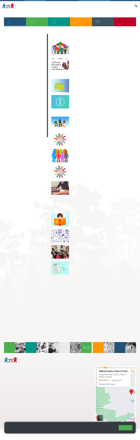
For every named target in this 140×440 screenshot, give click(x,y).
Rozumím (125, 427)
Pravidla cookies (42, 430)
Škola (15, 14)
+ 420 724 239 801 (70, 373)
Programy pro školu (18, 87)
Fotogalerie (13, 103)
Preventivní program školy (22, 61)
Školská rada (14, 36)
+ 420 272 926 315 (16, 401)
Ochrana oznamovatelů (20, 66)
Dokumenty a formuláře (124, 6)
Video (9, 98)
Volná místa (102, 6)
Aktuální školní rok (62, 6)
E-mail (110, 6)
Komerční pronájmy (18, 93)
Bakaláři (50, 6)
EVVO (9, 82)
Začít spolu (13, 125)
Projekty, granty (15, 77)
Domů (6, 14)
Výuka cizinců (26, 14)
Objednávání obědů (88, 6)
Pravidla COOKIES (21, 436)
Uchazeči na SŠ (15, 47)
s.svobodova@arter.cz (71, 370)
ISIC (8, 119)
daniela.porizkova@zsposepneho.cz (25, 404)
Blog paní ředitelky (17, 41)
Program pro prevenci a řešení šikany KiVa (24, 54)
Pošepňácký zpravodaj (20, 114)
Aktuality (75, 6)
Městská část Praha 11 (14, 413)
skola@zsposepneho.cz (66, 376)
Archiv (10, 109)
